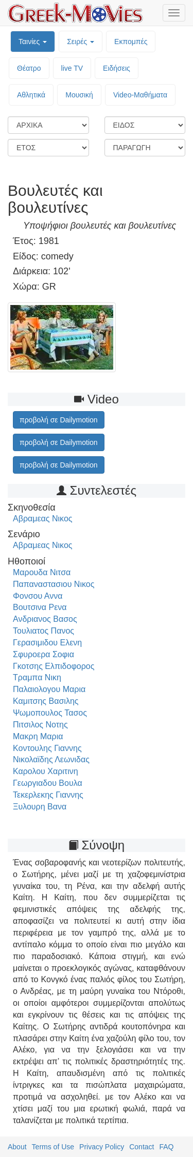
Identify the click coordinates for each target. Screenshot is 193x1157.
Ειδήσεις (116, 68)
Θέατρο (29, 68)
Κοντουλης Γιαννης (47, 748)
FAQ (166, 1147)
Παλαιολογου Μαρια (49, 689)
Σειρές (80, 41)
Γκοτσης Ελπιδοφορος (53, 666)
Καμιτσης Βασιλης (45, 701)
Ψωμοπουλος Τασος (50, 712)
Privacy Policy (101, 1147)
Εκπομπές (130, 41)
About (17, 1147)
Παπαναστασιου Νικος (53, 584)
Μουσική (79, 95)
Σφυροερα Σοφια (43, 654)
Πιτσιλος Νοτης (40, 724)
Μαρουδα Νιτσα (42, 572)
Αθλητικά (31, 95)
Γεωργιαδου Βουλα (47, 783)
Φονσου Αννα (37, 596)
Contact (141, 1147)
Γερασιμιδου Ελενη (47, 642)
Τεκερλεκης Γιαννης (48, 794)
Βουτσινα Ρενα (40, 607)
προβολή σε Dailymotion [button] (59, 420)
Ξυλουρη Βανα (39, 806)
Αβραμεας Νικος (43, 518)
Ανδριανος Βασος (45, 619)
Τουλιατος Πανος (43, 630)
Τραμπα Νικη (37, 677)
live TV (72, 68)
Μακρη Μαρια (38, 736)
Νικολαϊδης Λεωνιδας (51, 759)
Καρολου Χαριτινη (45, 771)
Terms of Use (53, 1147)
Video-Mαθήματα (140, 95)
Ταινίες (33, 41)
